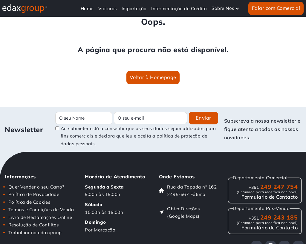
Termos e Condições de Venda (41, 209)
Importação (134, 8)
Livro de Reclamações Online (40, 217)
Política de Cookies (29, 202)
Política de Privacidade (33, 194)
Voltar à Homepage (153, 77)
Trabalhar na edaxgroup (35, 232)
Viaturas (107, 8)
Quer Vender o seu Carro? (36, 187)
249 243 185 (273, 217)
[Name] (83, 118)
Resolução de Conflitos (33, 225)
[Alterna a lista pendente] (237, 8)
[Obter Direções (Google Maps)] (188, 212)
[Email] (150, 118)
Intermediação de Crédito (179, 8)
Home (87, 8)
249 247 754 (273, 186)
